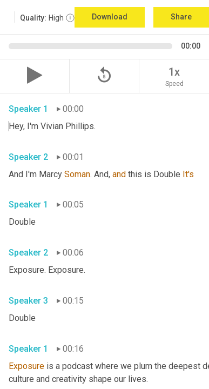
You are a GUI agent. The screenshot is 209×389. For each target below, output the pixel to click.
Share (181, 16)
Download (109, 16)
